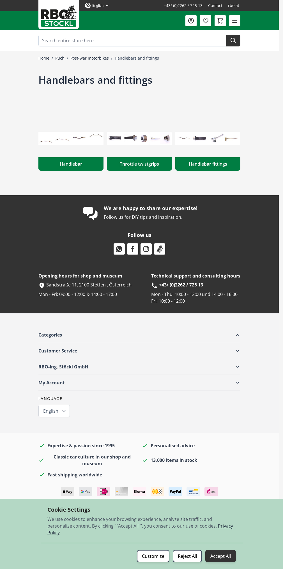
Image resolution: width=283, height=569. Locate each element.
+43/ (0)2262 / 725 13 (183, 5)
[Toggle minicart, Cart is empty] (220, 20)
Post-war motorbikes (89, 58)
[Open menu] (234, 20)
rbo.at (233, 5)
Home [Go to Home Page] (43, 58)
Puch (60, 58)
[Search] (233, 40)
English (50, 411)
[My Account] (191, 20)
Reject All (187, 556)
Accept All (220, 556)
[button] (139, 335)
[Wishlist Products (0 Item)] (205, 20)
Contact (215, 5)
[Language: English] (97, 5)
